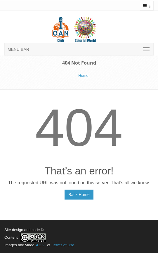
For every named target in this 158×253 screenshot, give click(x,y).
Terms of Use (63, 245)
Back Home (78, 194)
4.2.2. (41, 245)
